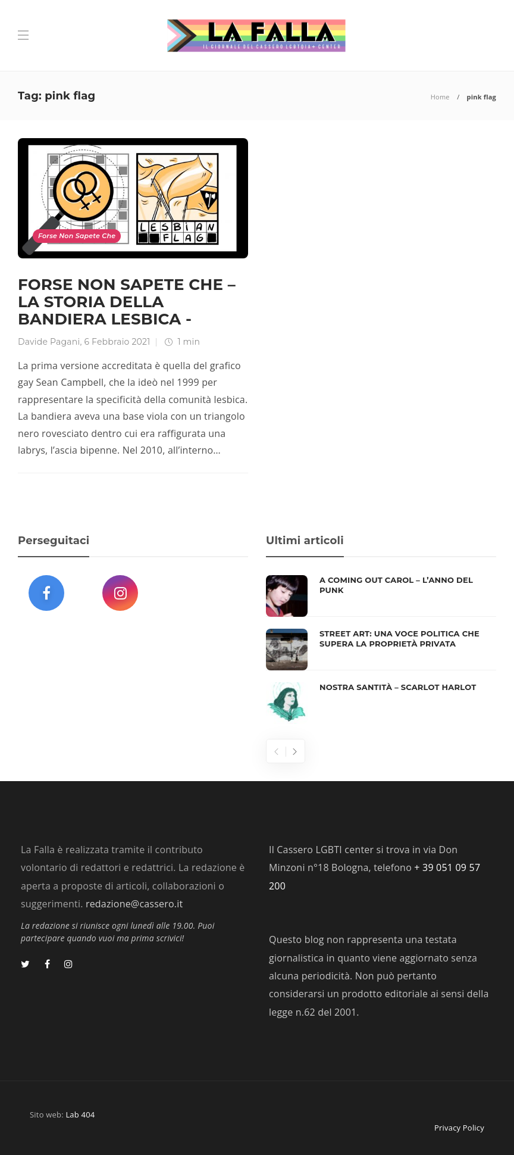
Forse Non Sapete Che (76, 236)
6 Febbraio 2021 (117, 341)
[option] (381, 649)
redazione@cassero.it (134, 903)
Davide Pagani (49, 341)
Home (440, 96)
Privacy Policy (459, 1127)
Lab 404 (80, 1114)
